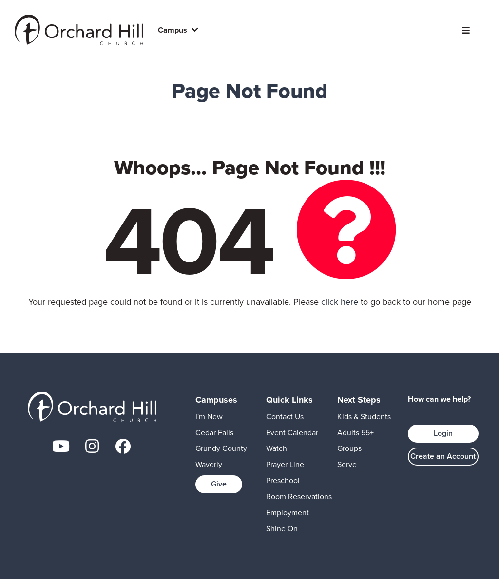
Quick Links (289, 399)
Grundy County (221, 448)
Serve (347, 464)
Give (219, 483)
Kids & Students (364, 416)
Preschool (283, 480)
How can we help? (439, 399)
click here (339, 302)
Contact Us (285, 416)
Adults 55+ (355, 432)
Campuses (216, 399)
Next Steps (359, 399)
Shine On (282, 528)
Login (443, 433)
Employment (287, 512)
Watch (276, 448)
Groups (349, 448)
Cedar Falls (214, 432)
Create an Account (443, 456)
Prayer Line (285, 464)
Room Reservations (299, 496)
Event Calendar (292, 432)
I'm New (209, 416)
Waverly (208, 464)
